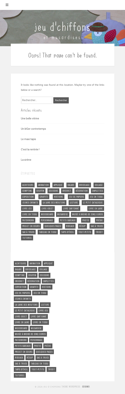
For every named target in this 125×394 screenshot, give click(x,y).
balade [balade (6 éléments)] (71, 185)
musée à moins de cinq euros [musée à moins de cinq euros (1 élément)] (87, 214)
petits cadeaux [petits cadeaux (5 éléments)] (68, 220)
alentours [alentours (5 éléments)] (27, 185)
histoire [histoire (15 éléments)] (58, 196)
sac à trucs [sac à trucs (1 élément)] (28, 232)
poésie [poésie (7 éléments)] (99, 220)
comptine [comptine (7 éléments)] (27, 190)
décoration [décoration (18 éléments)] (82, 190)
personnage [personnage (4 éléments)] (47, 220)
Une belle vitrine (30, 118)
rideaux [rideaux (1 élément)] (70, 226)
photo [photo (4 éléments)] (85, 220)
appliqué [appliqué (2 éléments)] (58, 185)
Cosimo (86, 386)
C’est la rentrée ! (30, 149)
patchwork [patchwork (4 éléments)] (28, 220)
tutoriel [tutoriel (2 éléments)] (27, 237)
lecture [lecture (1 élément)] (74, 202)
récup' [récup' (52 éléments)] (82, 226)
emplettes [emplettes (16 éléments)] (97, 190)
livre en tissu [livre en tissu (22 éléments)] (29, 214)
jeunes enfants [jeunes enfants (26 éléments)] (30, 202)
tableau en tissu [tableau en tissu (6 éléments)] (48, 232)
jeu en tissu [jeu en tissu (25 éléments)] (96, 196)
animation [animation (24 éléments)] (43, 185)
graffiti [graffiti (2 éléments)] (44, 196)
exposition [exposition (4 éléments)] (28, 196)
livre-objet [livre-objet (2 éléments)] (47, 208)
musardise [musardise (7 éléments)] (62, 214)
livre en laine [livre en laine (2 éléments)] (96, 208)
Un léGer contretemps (33, 128)
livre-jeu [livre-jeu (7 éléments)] (27, 208)
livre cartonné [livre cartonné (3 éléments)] (71, 208)
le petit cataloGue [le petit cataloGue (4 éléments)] (93, 202)
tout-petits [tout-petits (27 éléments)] (84, 232)
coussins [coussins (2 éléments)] (53, 190)
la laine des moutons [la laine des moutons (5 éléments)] (54, 202)
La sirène (26, 159)
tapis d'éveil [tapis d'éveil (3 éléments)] (67, 232)
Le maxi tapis (28, 139)
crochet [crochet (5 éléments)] (66, 190)
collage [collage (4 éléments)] (99, 185)
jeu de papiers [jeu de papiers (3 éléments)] (76, 196)
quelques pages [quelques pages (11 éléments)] (53, 226)
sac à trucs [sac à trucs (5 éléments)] (97, 226)
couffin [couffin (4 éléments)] (40, 190)
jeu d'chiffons (62, 26)
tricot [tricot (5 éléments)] (99, 232)
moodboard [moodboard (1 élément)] (47, 214)
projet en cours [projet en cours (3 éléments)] (31, 226)
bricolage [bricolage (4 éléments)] (84, 185)
